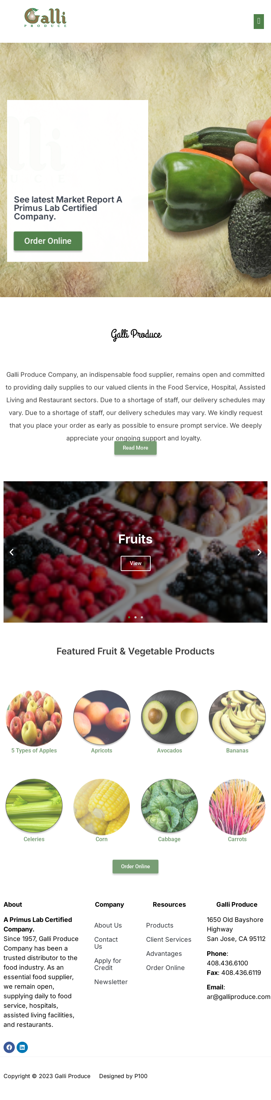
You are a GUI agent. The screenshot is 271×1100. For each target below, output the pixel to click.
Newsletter (111, 982)
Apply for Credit (107, 964)
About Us (108, 925)
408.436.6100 (227, 963)
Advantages (164, 953)
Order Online (165, 967)
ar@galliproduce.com (239, 996)
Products (160, 925)
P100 (140, 1076)
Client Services (169, 939)
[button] (11, 552)
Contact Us (106, 943)
